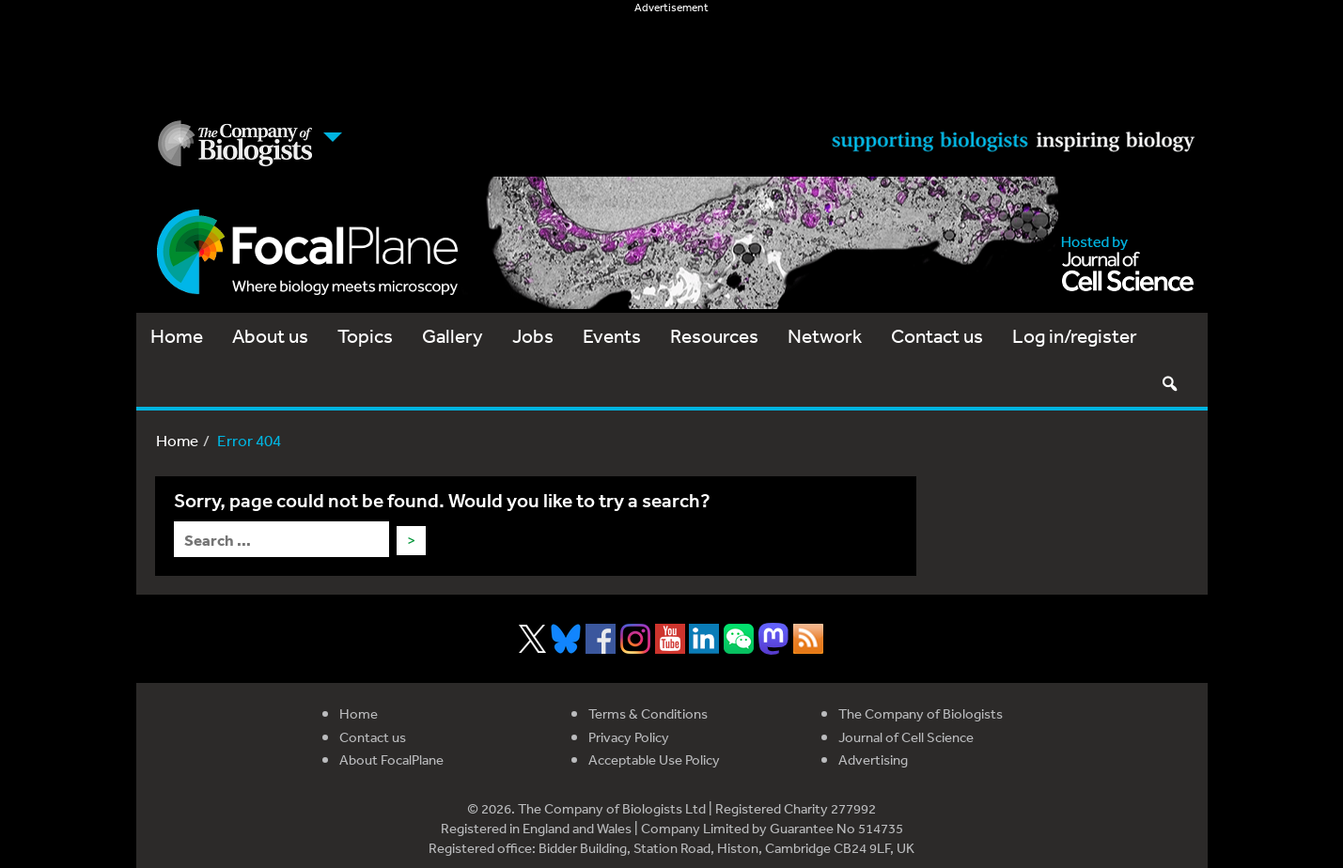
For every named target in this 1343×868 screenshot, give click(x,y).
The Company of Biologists (920, 713)
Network (825, 336)
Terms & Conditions (648, 713)
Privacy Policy (628, 737)
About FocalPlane (391, 759)
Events (612, 336)
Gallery (452, 336)
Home (176, 336)
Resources (714, 336)
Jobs (533, 336)
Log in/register (1074, 336)
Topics (365, 336)
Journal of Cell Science (906, 737)
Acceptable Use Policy (654, 759)
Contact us (937, 336)
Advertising (873, 759)
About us (270, 336)
